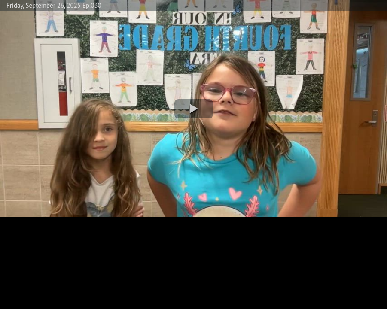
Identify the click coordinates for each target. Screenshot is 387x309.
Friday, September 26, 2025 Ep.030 (53, 5)
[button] (193, 108)
